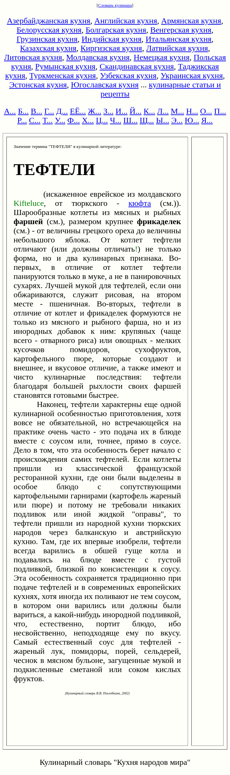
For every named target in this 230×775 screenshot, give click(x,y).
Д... (62, 111)
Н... (192, 111)
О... (206, 111)
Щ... (147, 120)
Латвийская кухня (177, 48)
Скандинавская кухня (137, 66)
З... (108, 111)
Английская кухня (126, 20)
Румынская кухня (65, 66)
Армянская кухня (191, 20)
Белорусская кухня (49, 29)
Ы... (162, 120)
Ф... (73, 120)
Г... (49, 111)
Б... (23, 111)
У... (60, 120)
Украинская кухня (192, 75)
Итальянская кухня (179, 39)
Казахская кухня (48, 48)
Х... (88, 120)
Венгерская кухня (180, 29)
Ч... (115, 120)
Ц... (102, 120)
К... (149, 111)
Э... (177, 120)
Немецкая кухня (162, 57)
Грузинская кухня (47, 39)
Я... (207, 120)
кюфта (139, 203)
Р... (22, 120)
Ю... (192, 120)
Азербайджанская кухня (48, 20)
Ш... (130, 120)
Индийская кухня (112, 39)
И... (121, 111)
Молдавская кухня (97, 57)
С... (34, 120)
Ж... (95, 111)
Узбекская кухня (128, 75)
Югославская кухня (105, 84)
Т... (47, 120)
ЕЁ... (78, 111)
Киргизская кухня (111, 48)
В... (36, 111)
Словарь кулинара (115, 5)
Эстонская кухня (38, 84)
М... (177, 111)
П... (220, 111)
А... (10, 111)
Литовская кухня (33, 57)
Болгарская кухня (116, 29)
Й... (135, 111)
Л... (163, 111)
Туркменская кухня (62, 75)
